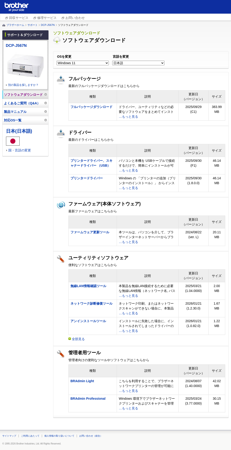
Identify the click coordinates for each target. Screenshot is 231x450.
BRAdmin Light (82, 381)
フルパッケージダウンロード (91, 107)
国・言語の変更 (19, 150)
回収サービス (18, 18)
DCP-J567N (48, 25)
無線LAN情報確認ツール (88, 286)
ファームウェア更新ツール (89, 232)
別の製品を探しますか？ (23, 85)
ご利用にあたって (30, 436)
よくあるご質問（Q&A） (22, 103)
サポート (32, 25)
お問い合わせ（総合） (90, 436)
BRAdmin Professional (88, 398)
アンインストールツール (88, 321)
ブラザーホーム (15, 25)
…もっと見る (128, 116)
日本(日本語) (19, 131)
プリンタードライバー (86, 178)
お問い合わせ (75, 18)
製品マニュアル (15, 112)
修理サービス (47, 18)
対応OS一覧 (12, 120)
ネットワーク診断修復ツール (91, 303)
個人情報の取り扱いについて (59, 436)
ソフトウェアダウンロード (23, 94)
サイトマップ (9, 436)
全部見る (78, 339)
